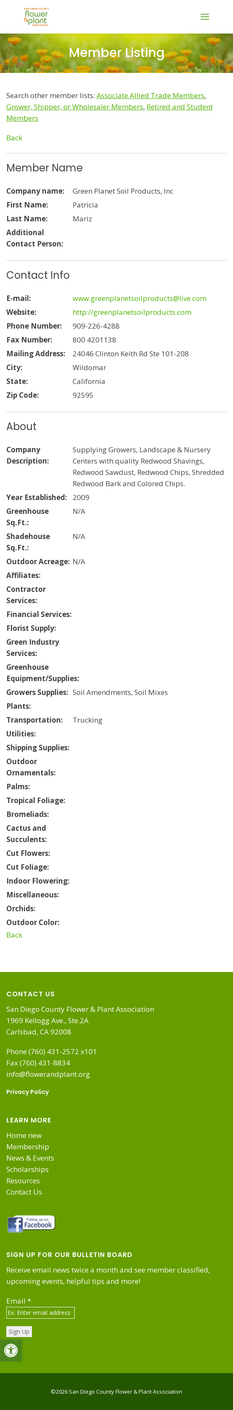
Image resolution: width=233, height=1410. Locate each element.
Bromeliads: (27, 814)
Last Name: (27, 218)
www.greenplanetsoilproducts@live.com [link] (140, 298)
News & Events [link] (30, 1158)
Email (18, 1301)
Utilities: (21, 734)
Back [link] (14, 138)
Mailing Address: (35, 353)
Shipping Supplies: (38, 747)
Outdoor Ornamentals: (31, 767)
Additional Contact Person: (34, 238)
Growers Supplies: (37, 692)
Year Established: (36, 497)
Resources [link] (23, 1180)
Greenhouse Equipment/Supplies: (39, 672)
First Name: (27, 205)
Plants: (18, 706)
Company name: (35, 191)
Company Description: (27, 455)
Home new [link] (24, 1135)
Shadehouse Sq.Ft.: (28, 541)
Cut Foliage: (27, 867)
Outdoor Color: (33, 922)
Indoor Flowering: (38, 881)
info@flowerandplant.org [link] (48, 1074)
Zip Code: (22, 395)
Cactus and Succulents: (26, 833)
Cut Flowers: (28, 853)
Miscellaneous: (32, 894)
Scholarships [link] (27, 1169)
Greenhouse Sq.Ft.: (27, 516)
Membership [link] (27, 1146)
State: (17, 381)
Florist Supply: (31, 628)
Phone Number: (34, 326)
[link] (11, 1350)
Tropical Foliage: (35, 800)
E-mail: (18, 298)
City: (14, 367)
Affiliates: (23, 575)
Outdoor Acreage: (38, 561)
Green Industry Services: (32, 647)
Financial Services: (39, 614)
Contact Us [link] (24, 1192)
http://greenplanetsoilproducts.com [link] (132, 312)
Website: (21, 312)
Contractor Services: (26, 594)
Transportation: (34, 720)
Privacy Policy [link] (27, 1092)
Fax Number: (29, 340)
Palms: (18, 786)
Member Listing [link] (117, 53)
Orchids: (21, 908)
